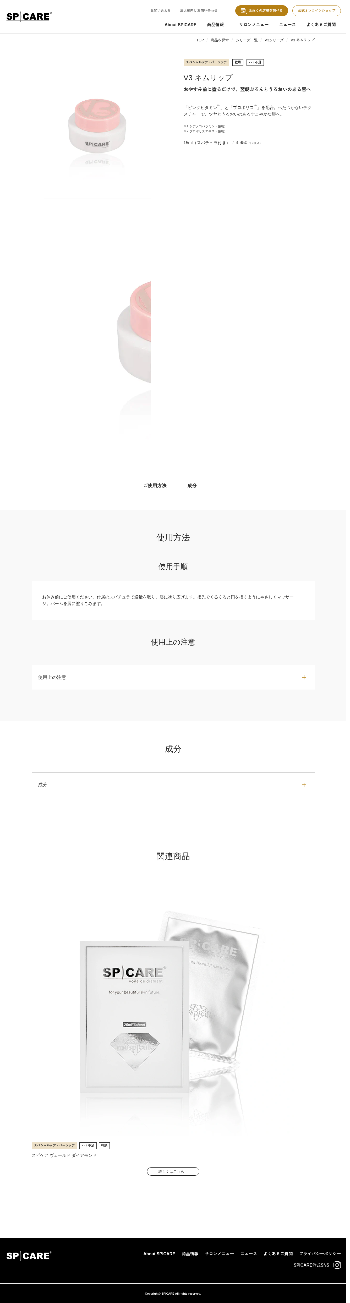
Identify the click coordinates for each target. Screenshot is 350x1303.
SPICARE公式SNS (317, 1265)
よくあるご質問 (321, 25)
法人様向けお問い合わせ (198, 11)
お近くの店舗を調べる (262, 11)
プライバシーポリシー (320, 1254)
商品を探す (220, 40)
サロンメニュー (254, 25)
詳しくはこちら (171, 1171)
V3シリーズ (274, 40)
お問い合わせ (160, 11)
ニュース (287, 25)
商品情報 (215, 25)
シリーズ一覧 (247, 40)
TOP (200, 40)
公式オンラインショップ (316, 11)
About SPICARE (180, 25)
